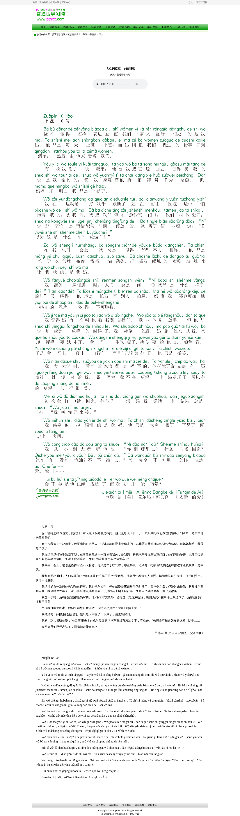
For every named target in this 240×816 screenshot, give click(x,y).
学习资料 (152, 27)
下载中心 (166, 27)
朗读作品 (68, 27)
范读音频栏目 (74, 34)
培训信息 (194, 27)
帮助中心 (66, 2)
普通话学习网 (58, 34)
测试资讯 (54, 27)
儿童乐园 (180, 27)
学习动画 (138, 27)
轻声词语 (96, 27)
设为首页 (43, 2)
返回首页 (87, 805)
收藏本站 (54, 2)
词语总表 (82, 27)
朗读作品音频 (89, 34)
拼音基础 (124, 27)
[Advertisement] (120, 99)
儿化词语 (110, 27)
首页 (35, 2)
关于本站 (126, 805)
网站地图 (139, 805)
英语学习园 (201, 2)
